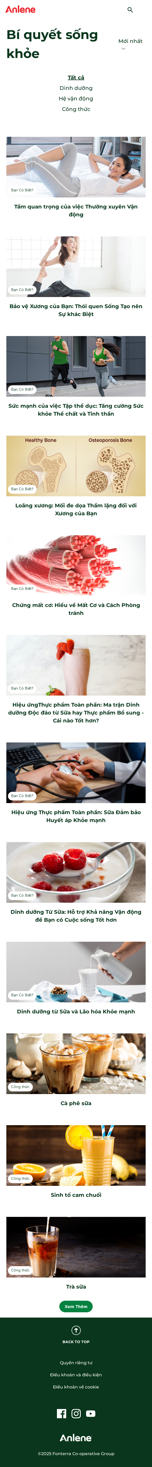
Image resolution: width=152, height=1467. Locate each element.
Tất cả (76, 77)
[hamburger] (145, 9)
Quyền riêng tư (76, 1362)
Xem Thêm (76, 1306)
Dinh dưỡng (76, 88)
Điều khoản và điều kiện (76, 1374)
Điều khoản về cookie (76, 1387)
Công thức (76, 109)
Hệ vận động (76, 98)
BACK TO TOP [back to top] (76, 1335)
